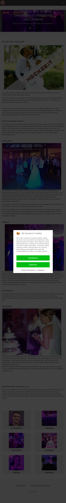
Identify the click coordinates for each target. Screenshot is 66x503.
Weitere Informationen (28, 270)
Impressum (40, 270)
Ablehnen (33, 265)
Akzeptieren (33, 258)
